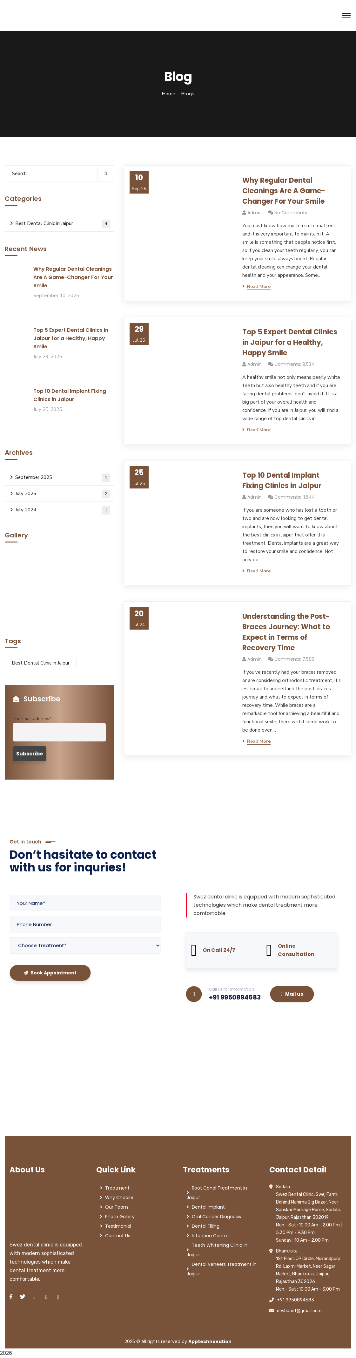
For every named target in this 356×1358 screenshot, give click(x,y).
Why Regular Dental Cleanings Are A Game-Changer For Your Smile (283, 190)
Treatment (117, 1188)
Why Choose (119, 1197)
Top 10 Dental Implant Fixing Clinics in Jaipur (281, 480)
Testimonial (118, 1226)
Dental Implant (208, 1207)
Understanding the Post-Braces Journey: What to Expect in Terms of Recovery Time (286, 632)
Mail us (292, 994)
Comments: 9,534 (294, 364)
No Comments (290, 212)
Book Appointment (50, 973)
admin (254, 212)
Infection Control (211, 1235)
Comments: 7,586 (294, 659)
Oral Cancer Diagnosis (216, 1216)
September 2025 (62, 478)
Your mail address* (32, 718)
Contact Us (117, 1235)
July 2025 (62, 494)
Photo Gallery (120, 1216)
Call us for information (231, 989)
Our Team (116, 1207)
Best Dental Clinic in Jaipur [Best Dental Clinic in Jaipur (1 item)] (41, 663)
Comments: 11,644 (294, 497)
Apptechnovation (210, 1341)
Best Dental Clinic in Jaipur (62, 224)
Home (168, 93)
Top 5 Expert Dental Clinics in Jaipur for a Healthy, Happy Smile (289, 342)
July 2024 (62, 510)
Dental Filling (205, 1226)
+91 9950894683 (235, 997)
